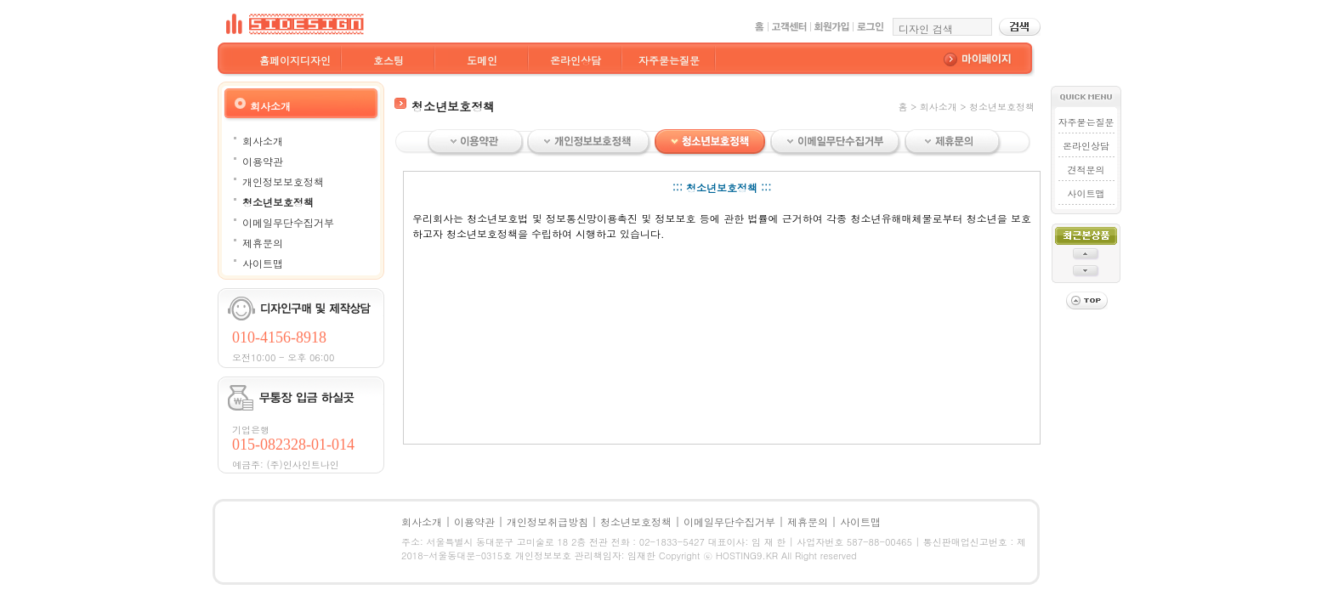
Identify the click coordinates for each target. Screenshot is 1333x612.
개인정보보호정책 (283, 181)
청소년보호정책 (278, 202)
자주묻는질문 (669, 60)
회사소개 (262, 140)
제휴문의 (262, 242)
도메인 (482, 60)
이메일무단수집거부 (288, 222)
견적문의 (1086, 169)
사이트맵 (262, 263)
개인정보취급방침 (547, 521)
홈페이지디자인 (295, 60)
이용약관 (262, 161)
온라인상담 (575, 60)
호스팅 (388, 60)
